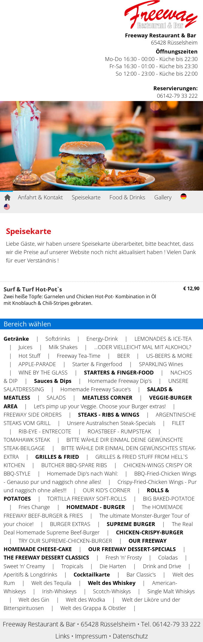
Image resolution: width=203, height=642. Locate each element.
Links (62, 636)
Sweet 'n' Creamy (24, 566)
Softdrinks (57, 338)
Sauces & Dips (52, 380)
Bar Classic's (141, 574)
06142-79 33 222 (177, 95)
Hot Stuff (29, 355)
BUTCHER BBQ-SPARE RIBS (74, 465)
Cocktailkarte (92, 574)
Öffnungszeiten (177, 51)
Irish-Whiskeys (59, 591)
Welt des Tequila (51, 582)
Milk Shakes (63, 347)
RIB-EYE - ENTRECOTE (45, 431)
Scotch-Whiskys (112, 591)
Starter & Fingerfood (97, 364)
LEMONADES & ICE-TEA (163, 338)
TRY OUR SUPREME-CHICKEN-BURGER (65, 540)
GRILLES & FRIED (57, 456)
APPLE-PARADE (37, 364)
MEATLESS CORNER (107, 397)
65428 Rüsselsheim (174, 42)
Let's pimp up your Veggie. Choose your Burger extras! (100, 406)
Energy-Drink (102, 338)
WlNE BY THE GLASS (43, 372)
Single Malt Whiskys (171, 591)
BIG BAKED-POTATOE (169, 498)
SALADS (56, 397)
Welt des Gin (34, 599)
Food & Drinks (127, 197)
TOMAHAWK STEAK (27, 439)
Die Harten (113, 566)
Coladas (168, 557)
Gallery (163, 197)
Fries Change (34, 506)
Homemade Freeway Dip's (120, 380)
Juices (25, 347)
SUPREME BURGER (131, 524)
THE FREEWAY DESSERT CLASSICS (46, 557)
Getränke (16, 338)
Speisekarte (86, 197)
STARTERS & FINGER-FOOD (119, 372)
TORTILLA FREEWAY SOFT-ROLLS (86, 498)
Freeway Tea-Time (78, 355)
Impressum (91, 636)
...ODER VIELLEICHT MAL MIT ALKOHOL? (142, 347)
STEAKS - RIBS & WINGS (108, 414)
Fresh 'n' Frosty (124, 557)
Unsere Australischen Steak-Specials (111, 423)
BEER (123, 355)
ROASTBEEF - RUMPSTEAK (119, 431)
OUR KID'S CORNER (106, 490)
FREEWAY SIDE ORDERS (33, 414)
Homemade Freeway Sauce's (95, 389)
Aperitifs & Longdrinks (30, 574)
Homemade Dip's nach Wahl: (82, 473)
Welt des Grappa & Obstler (93, 608)
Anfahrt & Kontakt (40, 197)
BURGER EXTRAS (70, 524)
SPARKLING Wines (161, 364)
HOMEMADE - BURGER (95, 506)
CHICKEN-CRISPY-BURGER (149, 532)
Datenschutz (130, 636)
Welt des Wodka (85, 599)
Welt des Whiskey (111, 582)
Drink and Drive (162, 566)
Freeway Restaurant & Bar (160, 35)
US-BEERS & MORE (169, 355)
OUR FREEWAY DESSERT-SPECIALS (132, 549)
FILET (178, 423)
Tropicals (72, 566)
